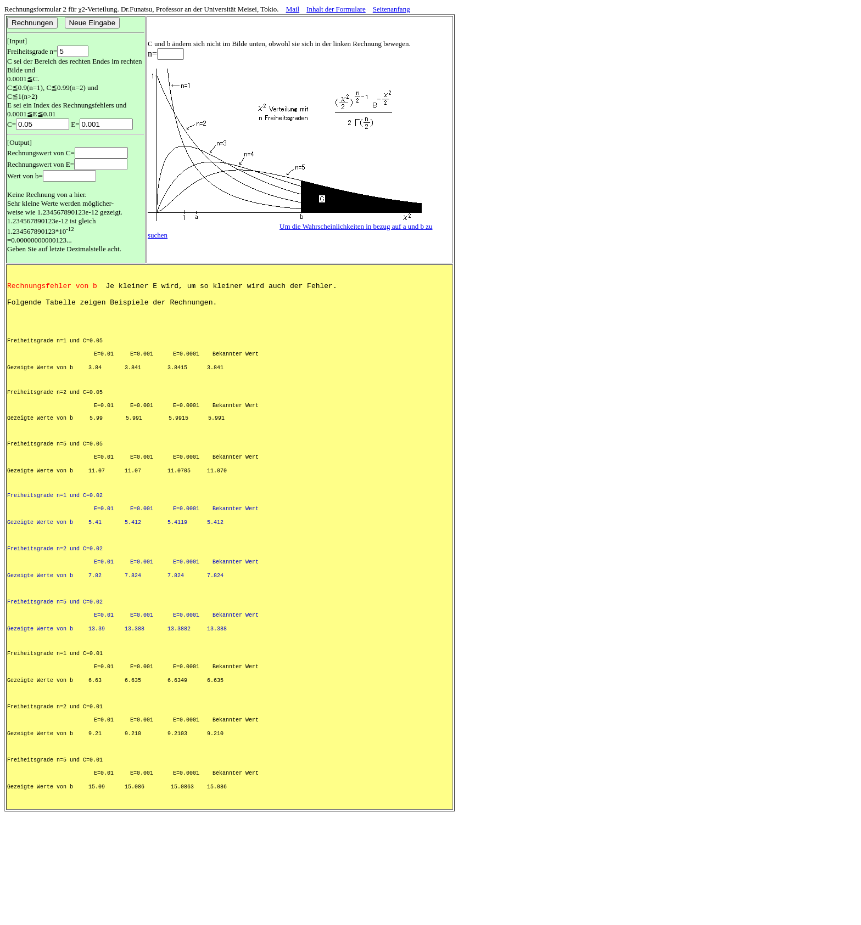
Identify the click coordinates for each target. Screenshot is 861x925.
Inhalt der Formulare (336, 9)
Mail (293, 9)
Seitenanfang (391, 9)
